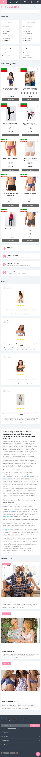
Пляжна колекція (27, 36)
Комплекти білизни (7, 29)
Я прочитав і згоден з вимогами (13, 728)
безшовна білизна (7, 516)
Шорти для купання (28, 57)
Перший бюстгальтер (8, 651)
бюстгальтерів (12, 511)
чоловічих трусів (28, 476)
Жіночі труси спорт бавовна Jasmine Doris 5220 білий (20, 310)
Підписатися (35, 725)
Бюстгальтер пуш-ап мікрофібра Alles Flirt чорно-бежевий (20, 379)
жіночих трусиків (7, 478)
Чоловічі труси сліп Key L (30, 193)
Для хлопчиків (6, 55)
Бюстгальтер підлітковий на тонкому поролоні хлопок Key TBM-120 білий (20, 344)
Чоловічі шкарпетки (28, 26)
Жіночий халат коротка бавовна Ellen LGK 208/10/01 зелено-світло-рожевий (20, 413)
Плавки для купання (28, 52)
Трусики (4, 33)
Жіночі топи (5, 26)
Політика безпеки (12, 728)
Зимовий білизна (27, 38)
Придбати (11, 100)
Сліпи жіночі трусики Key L (10, 158)
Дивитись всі (6, 40)
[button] (17, 2)
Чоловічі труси (27, 29)
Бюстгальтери (6, 31)
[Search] (38, 11)
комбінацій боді (19, 513)
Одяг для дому (6, 38)
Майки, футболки (27, 33)
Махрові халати (7, 529)
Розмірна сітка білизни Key (10, 701)
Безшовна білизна (7, 36)
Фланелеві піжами (7, 602)
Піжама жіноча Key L (11, 228)
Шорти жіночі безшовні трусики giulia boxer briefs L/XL (30, 160)
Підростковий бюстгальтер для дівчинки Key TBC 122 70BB (30, 89)
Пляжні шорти (26, 55)
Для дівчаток (5, 52)
